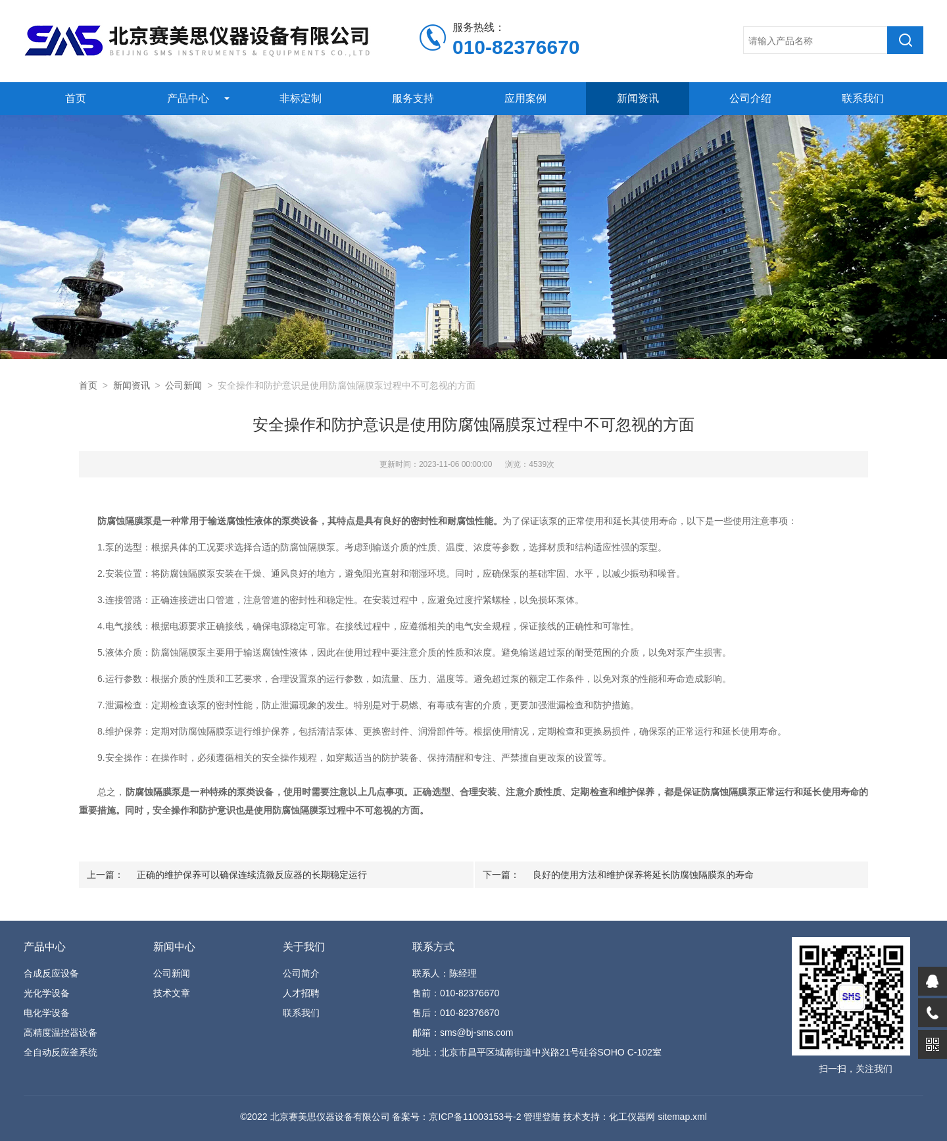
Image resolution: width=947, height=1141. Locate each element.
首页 (75, 98)
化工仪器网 (632, 1116)
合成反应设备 (51, 973)
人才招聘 (301, 993)
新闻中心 (174, 946)
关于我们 (304, 946)
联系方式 (433, 946)
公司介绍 (750, 98)
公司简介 (301, 973)
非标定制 (300, 98)
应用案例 (525, 98)
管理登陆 (541, 1116)
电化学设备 (47, 1012)
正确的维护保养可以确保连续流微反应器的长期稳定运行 (252, 874)
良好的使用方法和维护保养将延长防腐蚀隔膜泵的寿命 (643, 874)
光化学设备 (47, 993)
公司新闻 (183, 385)
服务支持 (413, 98)
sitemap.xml (682, 1116)
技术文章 (171, 993)
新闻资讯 (638, 98)
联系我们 (863, 98)
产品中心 (188, 98)
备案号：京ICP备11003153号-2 (456, 1116)
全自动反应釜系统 (60, 1052)
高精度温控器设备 (60, 1032)
